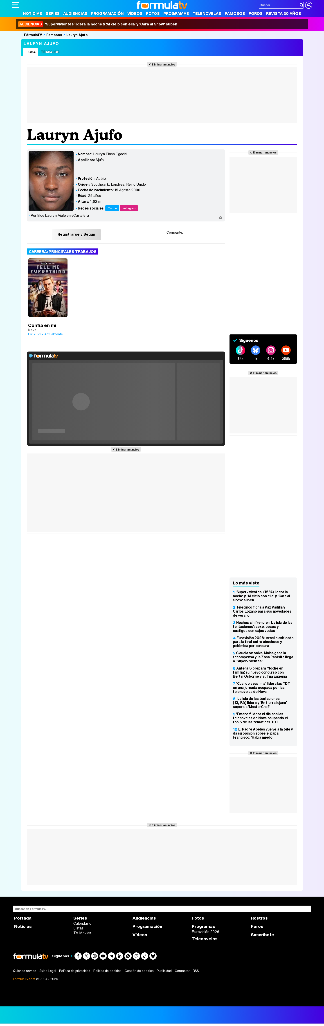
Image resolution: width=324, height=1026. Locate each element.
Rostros (259, 918)
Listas (78, 928)
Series (53, 13)
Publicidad (164, 970)
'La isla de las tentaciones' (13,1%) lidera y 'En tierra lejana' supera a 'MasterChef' (260, 702)
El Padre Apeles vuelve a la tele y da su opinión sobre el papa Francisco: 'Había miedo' (263, 733)
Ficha (30, 52)
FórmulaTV (33, 34)
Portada (23, 918)
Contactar (182, 970)
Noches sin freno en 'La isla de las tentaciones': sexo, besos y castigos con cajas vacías (262, 626)
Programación (107, 13)
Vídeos (134, 13)
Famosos (235, 13)
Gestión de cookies (139, 970)
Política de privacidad (74, 970)
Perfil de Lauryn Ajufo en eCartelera (60, 215)
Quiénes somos (24, 970)
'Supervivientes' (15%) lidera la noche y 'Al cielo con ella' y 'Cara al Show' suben (261, 596)
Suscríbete (262, 934)
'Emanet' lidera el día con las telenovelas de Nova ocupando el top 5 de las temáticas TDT (260, 718)
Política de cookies (107, 970)
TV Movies (82, 933)
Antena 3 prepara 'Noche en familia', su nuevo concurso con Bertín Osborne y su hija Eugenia (260, 672)
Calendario (82, 923)
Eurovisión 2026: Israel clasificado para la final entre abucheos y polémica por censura (263, 642)
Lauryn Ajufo (77, 34)
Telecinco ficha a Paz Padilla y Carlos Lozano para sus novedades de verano (262, 611)
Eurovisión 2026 (205, 931)
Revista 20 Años (283, 13)
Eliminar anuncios (163, 64)
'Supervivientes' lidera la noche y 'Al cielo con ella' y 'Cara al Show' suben (97, 24)
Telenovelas (207, 13)
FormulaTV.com (24, 978)
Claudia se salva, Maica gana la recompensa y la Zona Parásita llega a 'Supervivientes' (263, 657)
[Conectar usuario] (308, 5)
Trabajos (50, 52)
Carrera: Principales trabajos (63, 251)
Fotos (153, 13)
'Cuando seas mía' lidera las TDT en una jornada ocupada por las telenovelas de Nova (261, 687)
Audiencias (75, 13)
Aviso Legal (47, 970)
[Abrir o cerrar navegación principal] (15, 5)
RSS (196, 970)
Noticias (32, 13)
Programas (176, 13)
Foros (256, 13)
